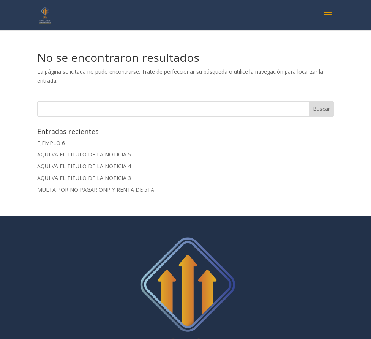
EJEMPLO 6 (51, 143)
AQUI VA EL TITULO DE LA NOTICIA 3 (84, 177)
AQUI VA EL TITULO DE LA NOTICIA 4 (84, 166)
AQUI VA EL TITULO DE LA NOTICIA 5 (84, 154)
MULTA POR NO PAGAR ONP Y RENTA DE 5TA (95, 189)
